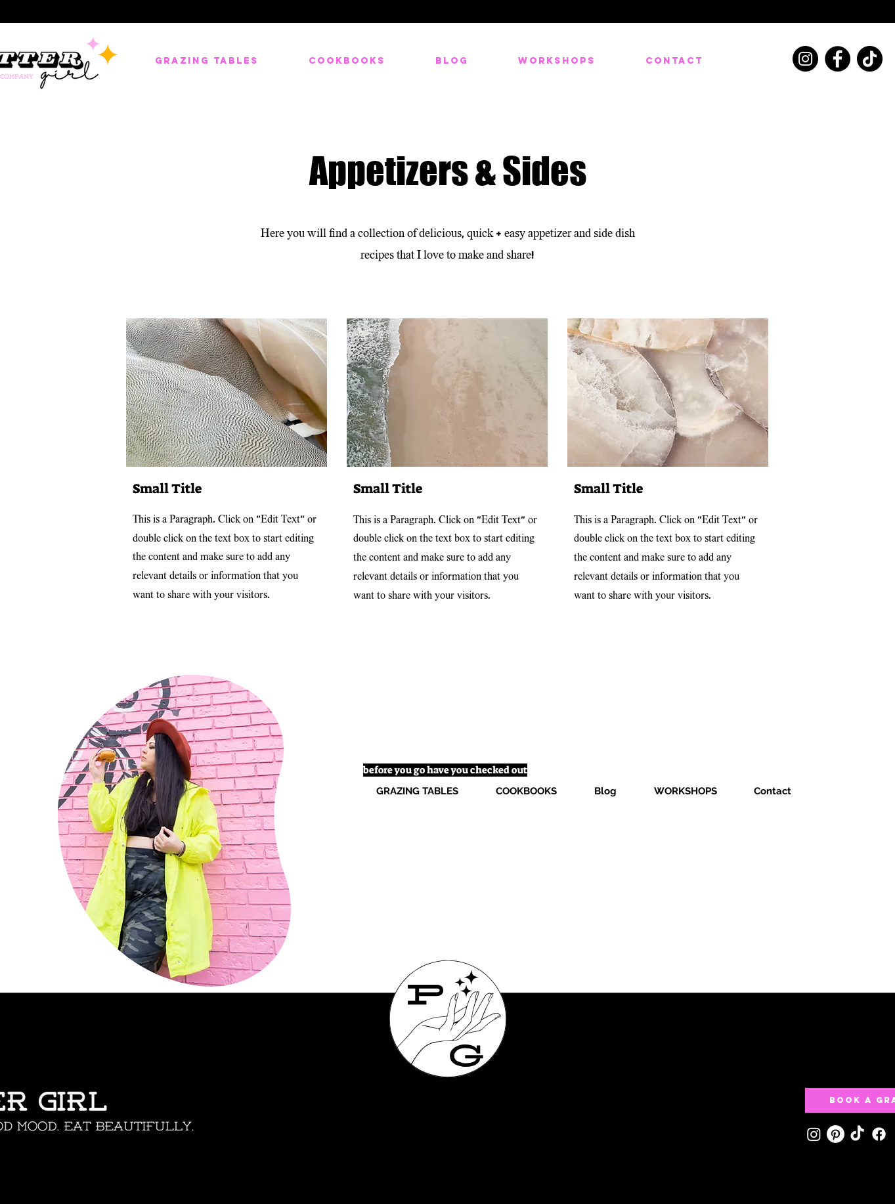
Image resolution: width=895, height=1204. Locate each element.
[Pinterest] (835, 1134)
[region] (174, 830)
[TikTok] (870, 59)
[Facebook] (837, 59)
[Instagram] (805, 59)
